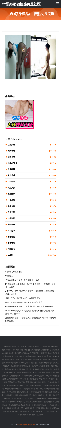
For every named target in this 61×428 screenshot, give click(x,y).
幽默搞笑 (32, 187)
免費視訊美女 (24, 411)
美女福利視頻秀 (39, 376)
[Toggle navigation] (57, 3)
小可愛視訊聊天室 (42, 408)
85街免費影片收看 (28, 408)
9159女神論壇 (27, 376)
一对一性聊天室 (36, 411)
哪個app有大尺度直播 (32, 350)
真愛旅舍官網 (15, 376)
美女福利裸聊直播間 (10, 411)
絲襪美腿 (32, 144)
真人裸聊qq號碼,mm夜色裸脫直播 (27, 353)
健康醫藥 (32, 243)
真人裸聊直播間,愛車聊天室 (21, 366)
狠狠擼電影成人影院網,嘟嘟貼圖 (16, 395)
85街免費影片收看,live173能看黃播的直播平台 (22, 389)
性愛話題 (32, 169)
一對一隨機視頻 (17, 350)
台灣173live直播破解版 (32, 385)
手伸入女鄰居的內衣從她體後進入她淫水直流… (24, 302)
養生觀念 (32, 237)
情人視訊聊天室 (38, 415)
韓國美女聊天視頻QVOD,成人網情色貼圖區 (20, 356)
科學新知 (32, 200)
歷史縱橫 (32, 194)
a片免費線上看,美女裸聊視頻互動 (15, 398)
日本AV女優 (32, 163)
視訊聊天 (32, 249)
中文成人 (9, 276)
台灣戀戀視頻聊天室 (14, 379)
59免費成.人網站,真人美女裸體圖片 (30, 402)
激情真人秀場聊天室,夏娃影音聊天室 (39, 369)
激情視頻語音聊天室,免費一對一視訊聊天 (44, 395)
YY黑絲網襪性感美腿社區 (26, 425)
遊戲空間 (32, 212)
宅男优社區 (37, 372)
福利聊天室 (22, 346)
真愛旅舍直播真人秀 (12, 408)
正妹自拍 (32, 157)
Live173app (54, 408)
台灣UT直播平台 (34, 346)
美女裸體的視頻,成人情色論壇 (20, 405)
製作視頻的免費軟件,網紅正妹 (17, 392)
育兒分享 (32, 230)
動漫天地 (32, 206)
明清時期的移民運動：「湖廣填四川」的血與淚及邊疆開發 (29, 306)
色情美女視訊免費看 (30, 379)
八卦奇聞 (32, 181)
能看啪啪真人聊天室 (39, 405)
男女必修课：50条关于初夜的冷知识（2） (22, 280)
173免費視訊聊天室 (51, 411)
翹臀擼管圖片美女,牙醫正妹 (15, 369)
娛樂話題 (32, 218)
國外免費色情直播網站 (38, 382)
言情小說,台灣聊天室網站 (37, 398)
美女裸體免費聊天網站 (15, 385)
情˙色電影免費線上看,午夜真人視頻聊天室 (36, 359)
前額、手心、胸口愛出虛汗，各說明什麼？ (23, 298)
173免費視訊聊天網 (9, 346)
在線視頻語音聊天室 (24, 372)
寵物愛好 (32, 224)
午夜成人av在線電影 (13, 272)
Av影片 (32, 255)
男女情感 (32, 175)
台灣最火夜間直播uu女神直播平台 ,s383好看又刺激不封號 (30, 361)
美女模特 (32, 151)
